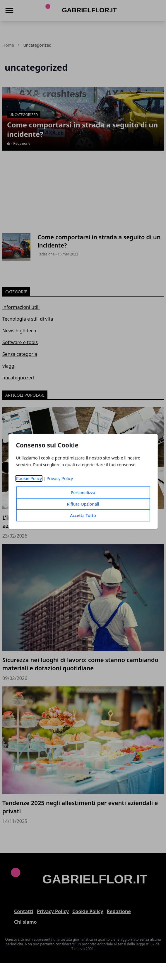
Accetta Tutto (83, 515)
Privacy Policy (60, 478)
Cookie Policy (29, 478)
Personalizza (83, 492)
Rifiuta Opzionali (83, 504)
